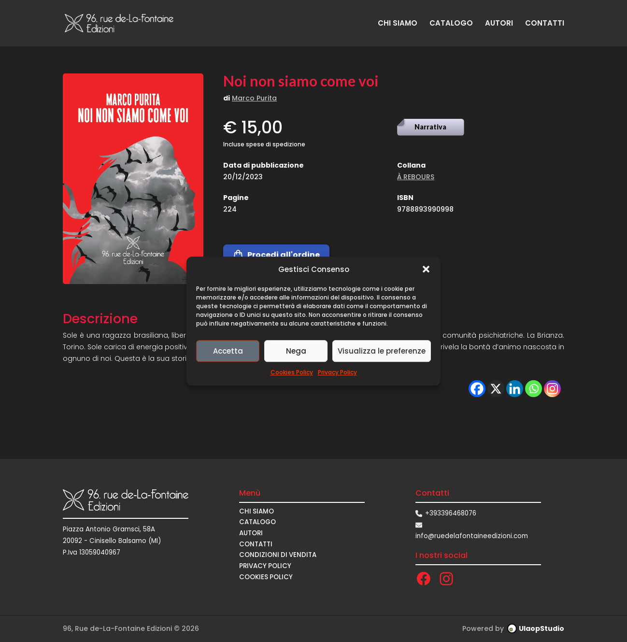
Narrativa (430, 127)
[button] (426, 269)
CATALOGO (451, 24)
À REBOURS (415, 177)
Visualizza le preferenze (382, 351)
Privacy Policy (337, 373)
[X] (495, 388)
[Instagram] (552, 388)
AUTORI (499, 24)
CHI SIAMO (397, 24)
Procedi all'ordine (276, 254)
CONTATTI (544, 24)
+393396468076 (450, 513)
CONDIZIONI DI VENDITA (277, 554)
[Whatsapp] (533, 388)
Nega (296, 351)
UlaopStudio (541, 628)
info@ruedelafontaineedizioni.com (471, 536)
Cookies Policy (292, 373)
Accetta (228, 351)
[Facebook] (477, 388)
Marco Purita (254, 98)
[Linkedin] (514, 388)
